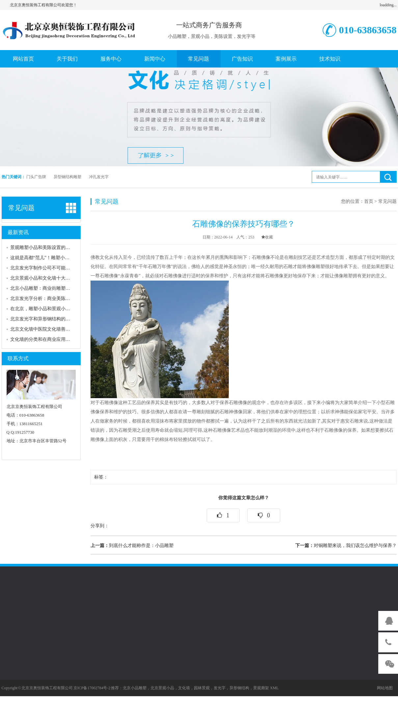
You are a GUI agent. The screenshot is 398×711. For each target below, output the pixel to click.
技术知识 (329, 59)
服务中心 (110, 59)
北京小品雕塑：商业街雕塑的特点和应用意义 (56, 288)
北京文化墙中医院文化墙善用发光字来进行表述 (58, 329)
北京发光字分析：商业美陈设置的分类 (49, 298)
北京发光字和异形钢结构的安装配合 (47, 318)
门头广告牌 (36, 177)
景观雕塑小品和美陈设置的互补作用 (47, 247)
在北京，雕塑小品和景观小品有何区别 (49, 308)
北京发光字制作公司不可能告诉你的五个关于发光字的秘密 (70, 267)
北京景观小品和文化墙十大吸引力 (44, 278)
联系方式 (18, 358)
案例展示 (286, 59)
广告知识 (242, 59)
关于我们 (67, 59)
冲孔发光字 (99, 177)
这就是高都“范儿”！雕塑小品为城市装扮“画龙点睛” (62, 257)
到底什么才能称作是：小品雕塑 (132, 545)
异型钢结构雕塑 (67, 177)
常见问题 (198, 59)
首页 (368, 201)
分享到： (100, 525)
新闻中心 (154, 59)
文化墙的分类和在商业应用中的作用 (47, 339)
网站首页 (23, 59)
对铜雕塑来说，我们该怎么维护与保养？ (346, 545)
